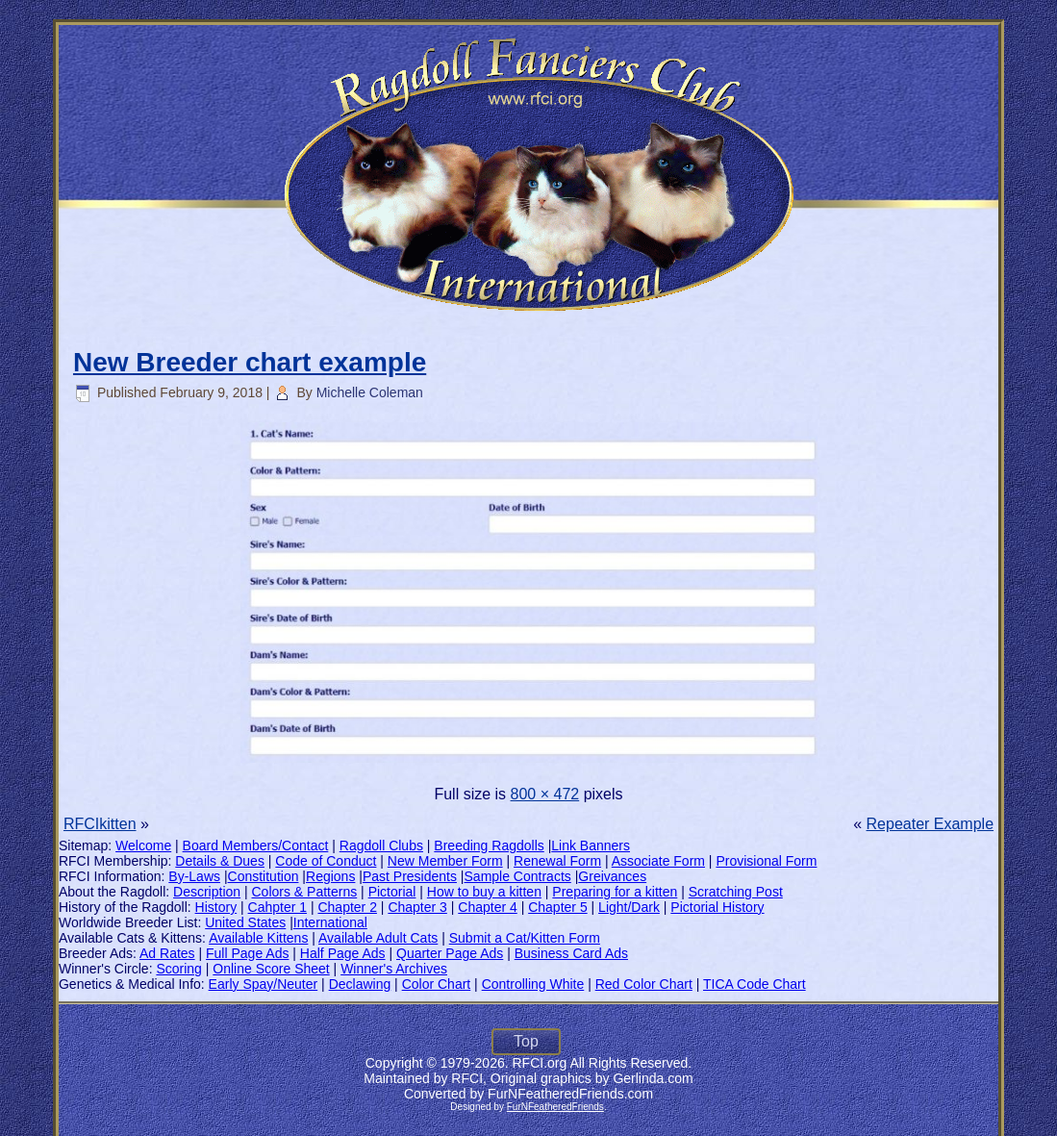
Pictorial (392, 891)
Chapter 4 (487, 907)
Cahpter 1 (277, 907)
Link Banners (590, 845)
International (330, 922)
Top (526, 1041)
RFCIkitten (100, 824)
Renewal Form (557, 861)
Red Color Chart (643, 984)
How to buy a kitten (484, 891)
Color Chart (436, 984)
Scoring (178, 968)
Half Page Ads (343, 953)
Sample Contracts (518, 876)
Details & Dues (219, 861)
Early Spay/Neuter (263, 984)
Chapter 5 (557, 907)
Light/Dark (629, 907)
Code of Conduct (325, 861)
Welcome (143, 845)
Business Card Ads (571, 953)
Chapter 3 (417, 907)
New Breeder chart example (249, 362)
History (216, 907)
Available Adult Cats (378, 938)
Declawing (360, 984)
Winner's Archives (393, 968)
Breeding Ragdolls (488, 845)
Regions (330, 876)
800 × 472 (545, 794)
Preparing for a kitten (614, 891)
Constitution (263, 876)
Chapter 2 (346, 907)
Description (206, 891)
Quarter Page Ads (449, 953)
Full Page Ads (247, 953)
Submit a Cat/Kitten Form (524, 938)
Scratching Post (736, 891)
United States (245, 922)
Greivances (612, 876)
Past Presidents (410, 876)
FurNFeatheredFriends (555, 1106)
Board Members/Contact (256, 845)
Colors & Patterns (305, 891)
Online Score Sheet (271, 968)
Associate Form (658, 861)
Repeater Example (930, 824)
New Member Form (445, 861)
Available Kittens (258, 938)
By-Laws (194, 876)
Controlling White (533, 984)
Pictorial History (717, 907)
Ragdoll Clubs (381, 845)
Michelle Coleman (369, 392)
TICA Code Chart (754, 984)
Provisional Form (766, 861)
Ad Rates (167, 953)
